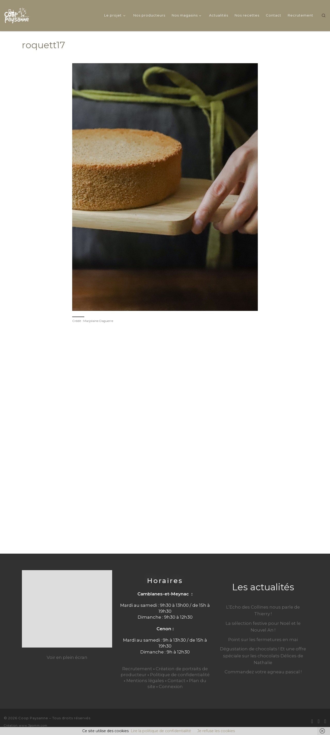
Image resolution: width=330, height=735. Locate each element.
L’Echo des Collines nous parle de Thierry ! (263, 610)
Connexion (171, 686)
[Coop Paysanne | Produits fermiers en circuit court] (17, 14)
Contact (176, 680)
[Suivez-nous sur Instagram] (325, 721)
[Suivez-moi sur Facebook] (318, 721)
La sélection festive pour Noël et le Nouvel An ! (263, 627)
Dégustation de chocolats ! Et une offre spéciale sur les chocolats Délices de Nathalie (263, 655)
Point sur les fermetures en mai (263, 639)
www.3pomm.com (33, 725)
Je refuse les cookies (216, 731)
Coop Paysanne (33, 718)
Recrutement (137, 668)
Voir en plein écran (67, 657)
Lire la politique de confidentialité (161, 731)
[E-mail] (312, 721)
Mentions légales (145, 680)
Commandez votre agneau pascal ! (263, 671)
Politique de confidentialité (180, 674)
